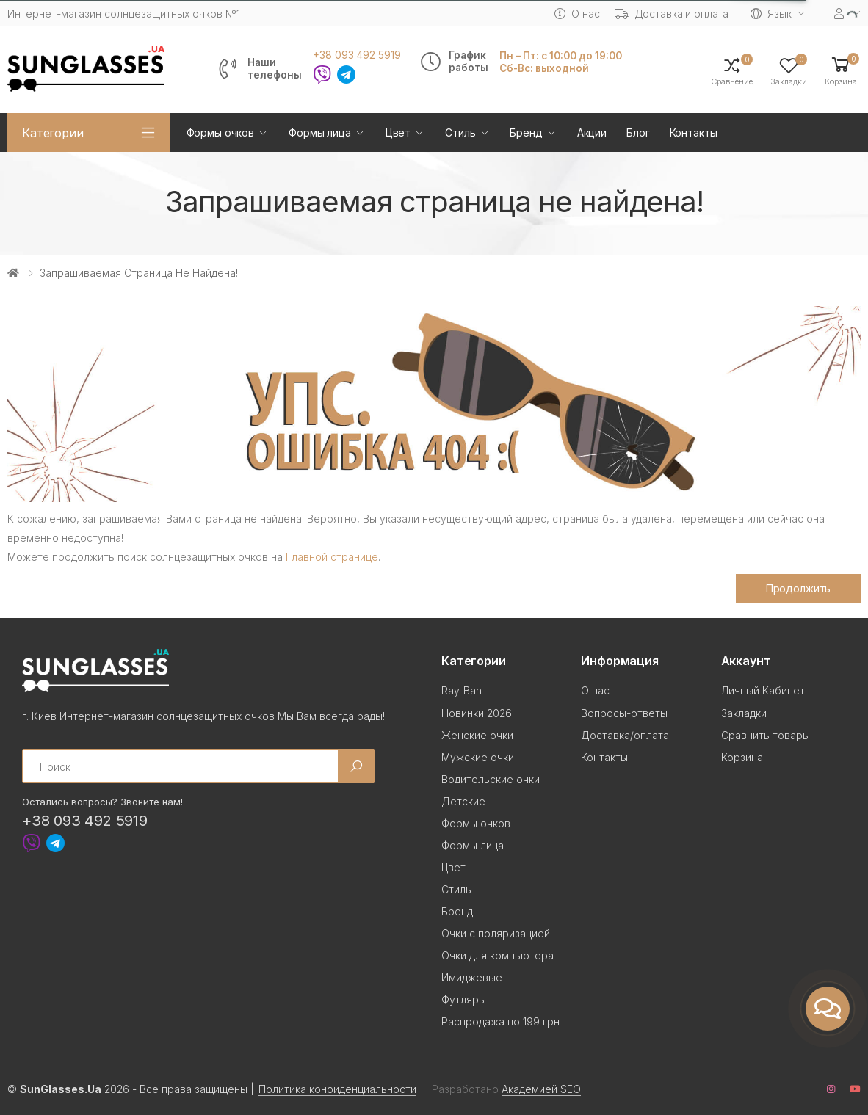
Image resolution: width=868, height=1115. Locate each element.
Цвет (398, 132)
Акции (592, 132)
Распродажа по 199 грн (500, 1021)
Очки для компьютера (497, 955)
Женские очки (477, 735)
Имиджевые (471, 977)
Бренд (526, 132)
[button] (841, 70)
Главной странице (332, 557)
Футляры (463, 999)
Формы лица (320, 132)
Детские (463, 801)
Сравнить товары (765, 735)
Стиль (460, 132)
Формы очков (220, 132)
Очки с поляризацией (495, 933)
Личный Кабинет (763, 690)
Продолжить (798, 588)
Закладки (744, 713)
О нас (576, 13)
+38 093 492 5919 (357, 55)
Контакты (693, 132)
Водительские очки (490, 779)
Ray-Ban (461, 690)
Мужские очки (477, 757)
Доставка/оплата (625, 735)
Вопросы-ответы (624, 713)
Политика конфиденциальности (337, 1089)
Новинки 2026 (476, 713)
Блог (637, 132)
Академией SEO (541, 1089)
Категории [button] (53, 133)
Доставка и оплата (672, 13)
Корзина (742, 757)
